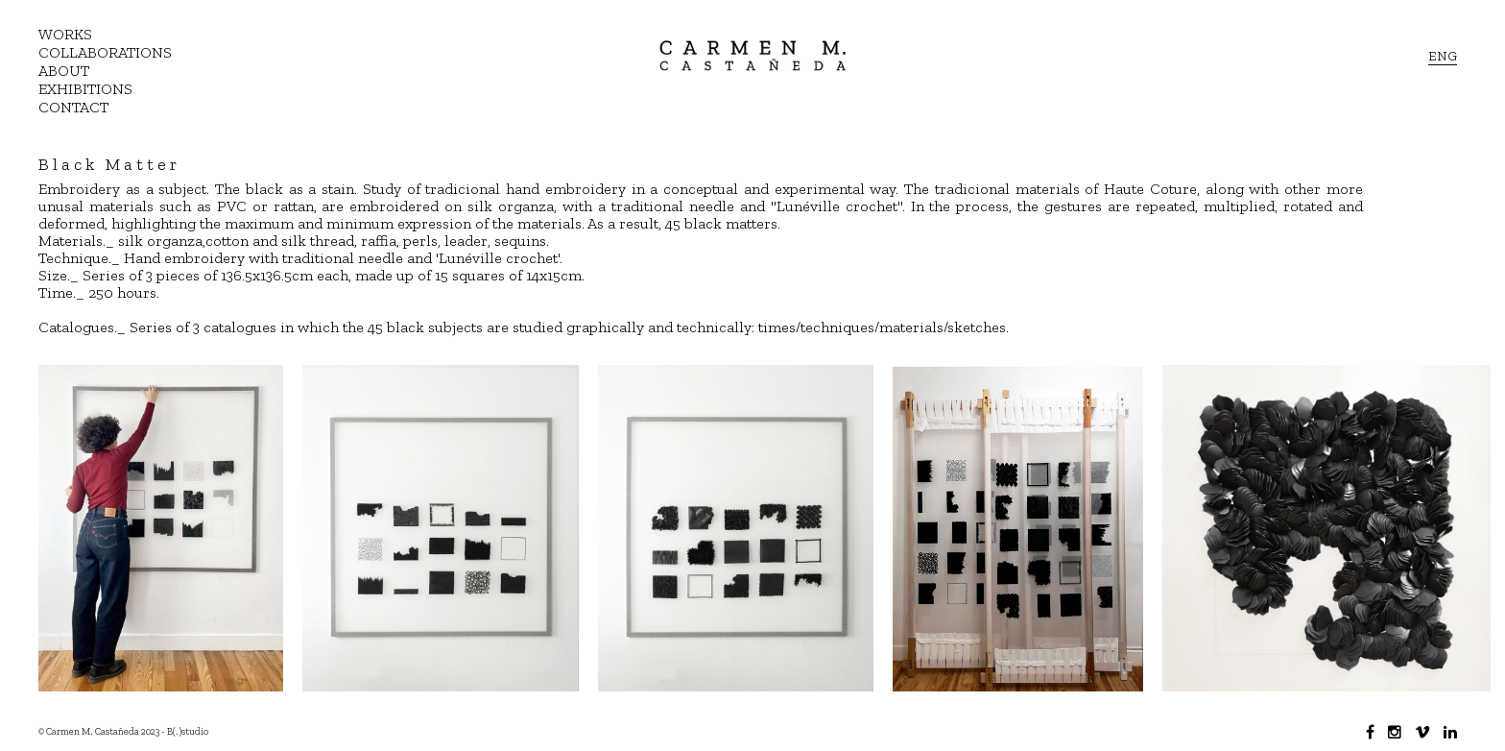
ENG (1442, 56)
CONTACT (73, 107)
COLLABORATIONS (105, 52)
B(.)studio (187, 732)
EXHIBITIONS (85, 89)
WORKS (65, 34)
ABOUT (63, 70)
